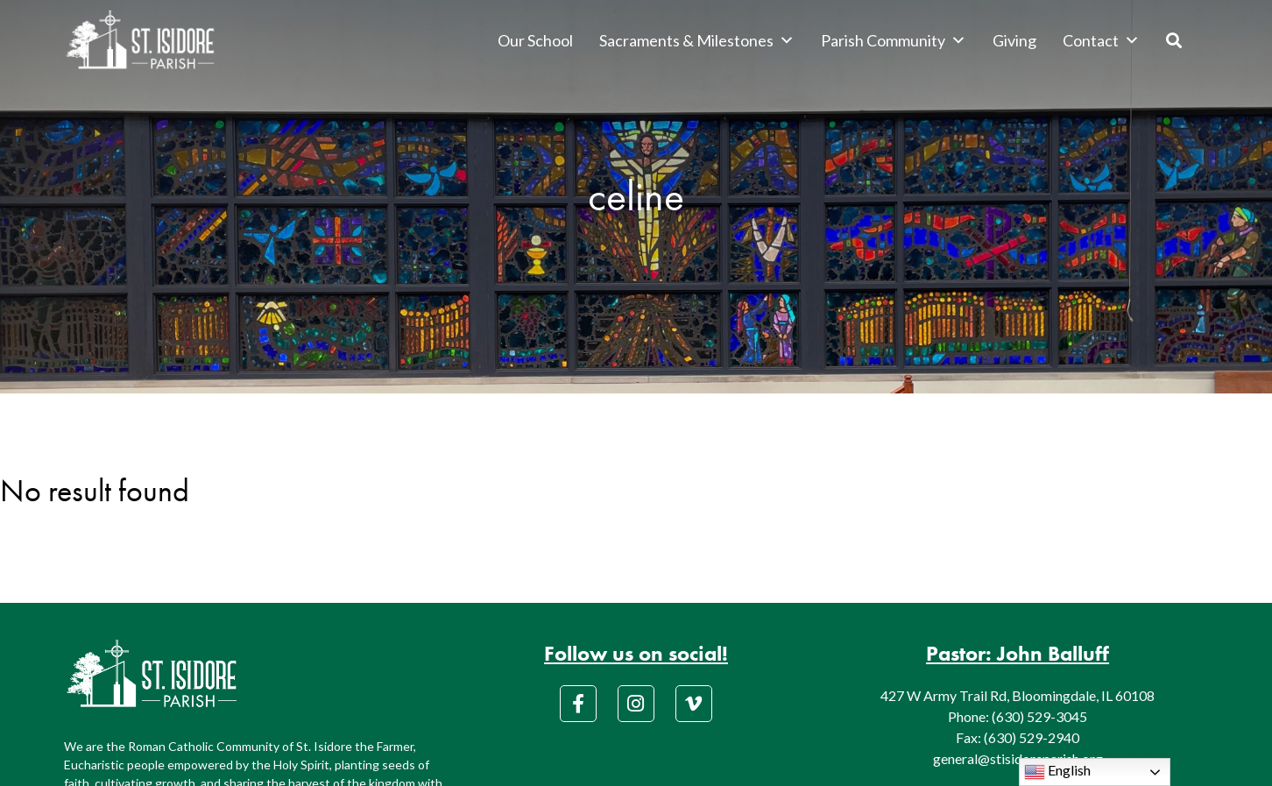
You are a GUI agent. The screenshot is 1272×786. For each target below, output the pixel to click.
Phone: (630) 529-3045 (1017, 716)
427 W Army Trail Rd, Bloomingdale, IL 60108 (1017, 695)
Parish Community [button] (893, 40)
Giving (1014, 40)
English (1057, 771)
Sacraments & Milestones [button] (697, 40)
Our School (535, 40)
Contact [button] (1101, 40)
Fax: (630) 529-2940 (1017, 737)
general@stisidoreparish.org (1018, 758)
